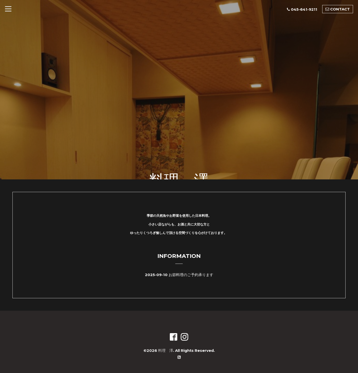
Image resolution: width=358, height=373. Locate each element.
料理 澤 (165, 350)
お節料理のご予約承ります (191, 274)
